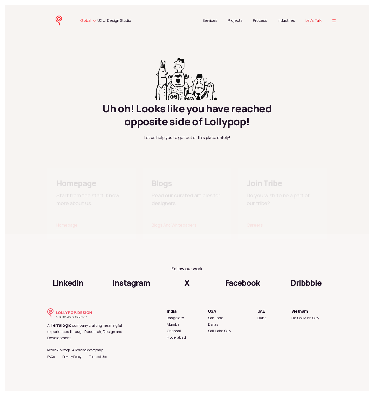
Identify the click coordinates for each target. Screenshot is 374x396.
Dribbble (306, 282)
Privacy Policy (71, 357)
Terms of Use (98, 357)
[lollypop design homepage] (64, 20)
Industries (286, 20)
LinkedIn (68, 282)
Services (210, 20)
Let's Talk (313, 20)
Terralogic (60, 325)
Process (260, 20)
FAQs (51, 357)
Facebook (242, 282)
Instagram (131, 282)
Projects (235, 20)
